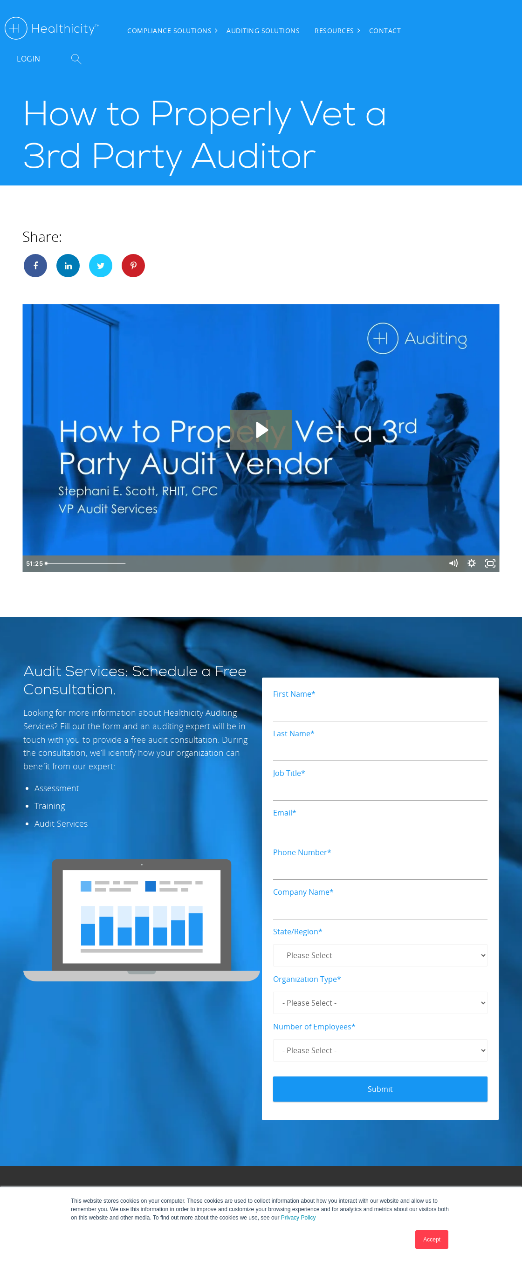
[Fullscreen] (490, 563)
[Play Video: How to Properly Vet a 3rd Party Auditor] (261, 430)
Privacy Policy (298, 1217)
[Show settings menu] (470, 563)
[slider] (252, 563)
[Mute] (450, 563)
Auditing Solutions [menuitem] (263, 30)
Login (29, 59)
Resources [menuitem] (334, 30)
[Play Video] (32, 563)
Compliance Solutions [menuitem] (169, 30)
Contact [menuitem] (385, 30)
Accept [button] (431, 1239)
